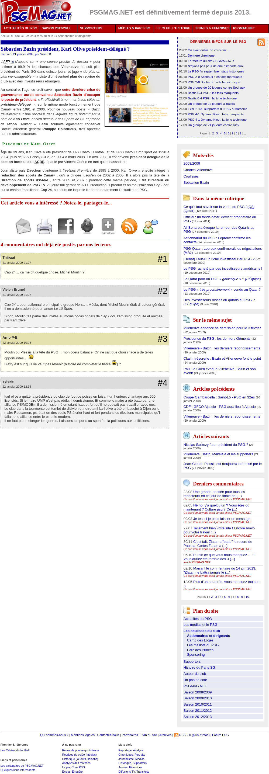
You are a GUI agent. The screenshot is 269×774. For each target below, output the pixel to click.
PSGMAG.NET (244, 28)
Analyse (138, 750)
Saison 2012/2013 (198, 717)
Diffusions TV (126, 771)
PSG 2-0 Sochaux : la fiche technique (214, 82)
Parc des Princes (200, 650)
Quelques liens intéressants (18, 770)
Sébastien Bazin (196, 183)
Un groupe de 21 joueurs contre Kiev (213, 125)
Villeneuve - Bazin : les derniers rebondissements (222, 348)
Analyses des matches (76, 763)
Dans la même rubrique (218, 199)
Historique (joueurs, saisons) (80, 759)
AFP (6, 62)
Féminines (135, 767)
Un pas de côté (195, 680)
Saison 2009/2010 (198, 698)
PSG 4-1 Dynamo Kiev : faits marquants (216, 114)
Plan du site (148, 735)
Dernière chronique (201, 55)
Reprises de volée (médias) (79, 754)
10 (247, 596)
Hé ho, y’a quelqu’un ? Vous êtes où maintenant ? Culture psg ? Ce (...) (216, 507)
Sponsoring (196, 654)
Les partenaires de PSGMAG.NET (22, 765)
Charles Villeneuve (198, 170)
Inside (197, 562)
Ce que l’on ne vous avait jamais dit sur (218, 499)
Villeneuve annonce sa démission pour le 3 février (222, 328)
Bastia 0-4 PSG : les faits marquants (213, 93)
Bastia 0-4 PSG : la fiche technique (212, 98)
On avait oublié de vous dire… (209, 50)
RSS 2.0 (182, 735)
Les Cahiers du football (15, 750)
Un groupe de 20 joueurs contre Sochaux (216, 87)
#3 (162, 339)
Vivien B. (46, 54)
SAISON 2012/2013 (56, 28)
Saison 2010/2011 (198, 704)
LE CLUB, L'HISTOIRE (173, 28)
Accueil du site (10, 35)
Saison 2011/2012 (198, 711)
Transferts (142, 771)
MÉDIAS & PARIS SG (134, 28)
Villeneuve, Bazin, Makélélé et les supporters (219, 454)
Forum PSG (220, 735)
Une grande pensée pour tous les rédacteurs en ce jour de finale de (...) (214, 494)
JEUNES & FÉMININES (212, 28)
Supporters (192, 662)
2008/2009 (192, 163)
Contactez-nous (108, 735)
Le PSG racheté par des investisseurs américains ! (223, 268)
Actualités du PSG (198, 619)
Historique (124, 763)
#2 (162, 291)
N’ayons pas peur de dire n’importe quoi (216, 66)
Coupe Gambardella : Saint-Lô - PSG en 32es (220, 397)
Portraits (139, 754)
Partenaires (130, 735)
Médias (139, 759)
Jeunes (122, 767)
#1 (162, 259)
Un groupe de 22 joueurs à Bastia (211, 103)
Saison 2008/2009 (198, 692)
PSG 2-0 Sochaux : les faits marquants (215, 76)
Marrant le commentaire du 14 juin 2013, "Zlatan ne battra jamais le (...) (220, 570)
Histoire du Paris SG (199, 667)
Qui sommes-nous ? (54, 735)
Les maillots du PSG (203, 645)
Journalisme (126, 759)
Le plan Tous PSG (73, 767)
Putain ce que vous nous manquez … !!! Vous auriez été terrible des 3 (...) (220, 557)
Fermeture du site (211, 61)
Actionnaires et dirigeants (74, 35)
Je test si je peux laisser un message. (222, 519)
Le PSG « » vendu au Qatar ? (222, 289)
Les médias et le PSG (201, 625)
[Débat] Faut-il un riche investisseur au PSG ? (220, 259)
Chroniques (125, 754)
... (244, 133)
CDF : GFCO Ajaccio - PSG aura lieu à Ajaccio (220, 407)
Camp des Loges (200, 640)
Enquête (77, 771)
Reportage (125, 750)
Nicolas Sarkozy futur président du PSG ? (216, 445)
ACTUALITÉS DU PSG (20, 28)
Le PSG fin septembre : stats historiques (216, 71)
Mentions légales (83, 735)
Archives (165, 735)
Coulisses (191, 176)
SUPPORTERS (91, 28)
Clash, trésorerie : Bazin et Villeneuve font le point (222, 358)
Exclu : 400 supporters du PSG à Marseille (217, 108)
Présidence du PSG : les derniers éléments (217, 338)
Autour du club (195, 674)
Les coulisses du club (39, 35)
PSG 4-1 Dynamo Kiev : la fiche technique (217, 119)
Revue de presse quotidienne (80, 750)
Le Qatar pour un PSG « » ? (222, 279)
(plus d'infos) (201, 735)
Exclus (66, 771)
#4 (162, 383)
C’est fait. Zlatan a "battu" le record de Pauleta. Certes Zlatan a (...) (218, 544)
